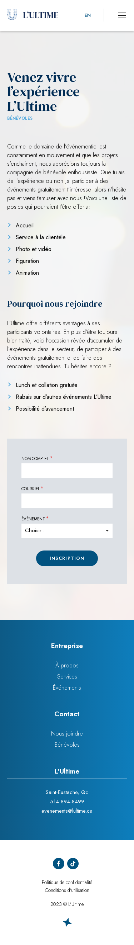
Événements (67, 688)
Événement (33, 519)
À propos (67, 665)
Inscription (67, 558)
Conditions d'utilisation (67, 890)
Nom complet (35, 459)
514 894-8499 (67, 801)
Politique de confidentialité (67, 882)
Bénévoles (67, 745)
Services (67, 676)
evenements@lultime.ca (67, 811)
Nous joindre (67, 733)
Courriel (30, 489)
